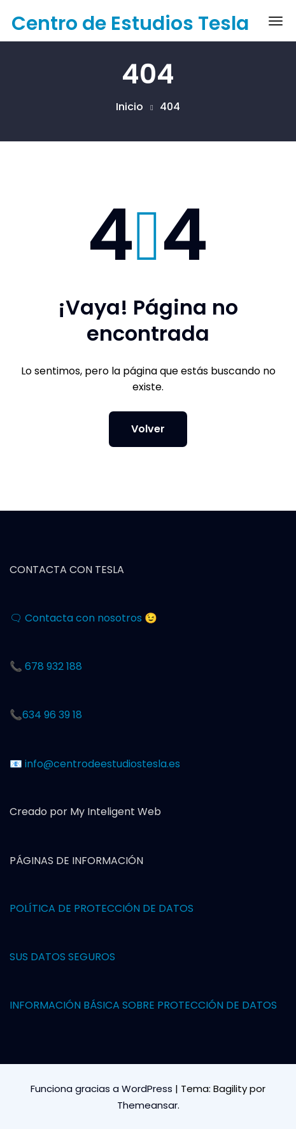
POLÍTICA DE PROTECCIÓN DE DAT (95, 908)
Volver (148, 429)
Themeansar (147, 1105)
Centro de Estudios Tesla (130, 23)
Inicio (129, 106)
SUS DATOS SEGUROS (62, 956)
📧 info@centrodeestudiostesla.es (95, 763)
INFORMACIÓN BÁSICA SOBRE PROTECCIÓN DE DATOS (143, 1005)
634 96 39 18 (52, 714)
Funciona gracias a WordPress (103, 1088)
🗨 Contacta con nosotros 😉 (83, 618)
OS (187, 908)
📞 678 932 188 (46, 666)
